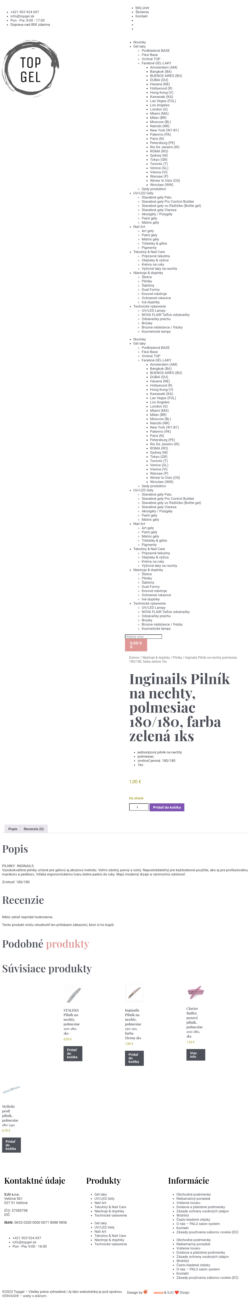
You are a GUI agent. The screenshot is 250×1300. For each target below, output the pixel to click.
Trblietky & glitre (154, 243)
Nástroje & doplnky (148, 273)
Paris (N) (157, 138)
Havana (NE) (160, 84)
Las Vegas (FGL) (163, 101)
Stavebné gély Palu (156, 197)
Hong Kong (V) (161, 92)
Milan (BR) (158, 118)
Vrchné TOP (151, 59)
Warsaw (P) (159, 176)
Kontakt (182, 1228)
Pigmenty (149, 247)
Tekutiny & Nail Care (149, 252)
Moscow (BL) (160, 122)
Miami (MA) (159, 113)
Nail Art (139, 227)
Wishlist (182, 1215)
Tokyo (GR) (158, 159)
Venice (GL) (159, 168)
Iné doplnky (151, 302)
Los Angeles (160, 105)
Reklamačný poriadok (193, 1198)
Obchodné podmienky (193, 1194)
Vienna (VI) (159, 172)
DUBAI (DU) (159, 80)
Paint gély (149, 218)
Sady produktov (154, 189)
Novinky (139, 42)
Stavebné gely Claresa (159, 210)
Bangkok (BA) (161, 71)
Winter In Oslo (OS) (165, 180)
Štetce (147, 277)
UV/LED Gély (143, 193)
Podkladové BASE (156, 50)
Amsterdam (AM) (163, 67)
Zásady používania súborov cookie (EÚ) (207, 1232)
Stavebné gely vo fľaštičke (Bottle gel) (171, 206)
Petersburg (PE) (162, 143)
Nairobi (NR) (160, 126)
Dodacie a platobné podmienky (200, 1207)
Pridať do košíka (167, 807)
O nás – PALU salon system (198, 1224)
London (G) (159, 109)
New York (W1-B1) (164, 130)
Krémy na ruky (153, 264)
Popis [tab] (12, 829)
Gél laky (139, 46)
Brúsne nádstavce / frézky (162, 327)
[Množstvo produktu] (139, 807)
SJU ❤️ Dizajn (181, 1292)
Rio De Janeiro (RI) (164, 147)
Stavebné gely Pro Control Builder (168, 201)
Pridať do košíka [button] (72, 1053)
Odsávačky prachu (156, 319)
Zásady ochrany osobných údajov (202, 1211)
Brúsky (147, 323)
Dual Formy (151, 289)
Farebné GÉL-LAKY (156, 63)
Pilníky (147, 281)
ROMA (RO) (159, 151)
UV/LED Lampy (154, 310)
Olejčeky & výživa (155, 260)
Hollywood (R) (161, 88)
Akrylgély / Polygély (157, 214)
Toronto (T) (159, 164)
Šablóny (148, 285)
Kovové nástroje (154, 294)
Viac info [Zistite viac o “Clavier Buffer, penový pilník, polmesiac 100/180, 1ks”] (193, 1055)
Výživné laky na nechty (159, 268)
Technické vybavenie (149, 306)
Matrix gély (150, 222)
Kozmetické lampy (156, 331)
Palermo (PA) (160, 134)
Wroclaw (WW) (161, 185)
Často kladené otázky (193, 1219)
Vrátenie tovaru (188, 1203)
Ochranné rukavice (156, 298)
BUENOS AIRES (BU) (166, 76)
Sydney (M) (159, 155)
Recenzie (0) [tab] (34, 829)
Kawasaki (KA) (161, 97)
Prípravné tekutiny (156, 256)
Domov (134, 658)
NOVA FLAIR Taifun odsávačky (166, 315)
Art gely (148, 231)
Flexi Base (150, 55)
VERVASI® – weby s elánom (24, 1296)
